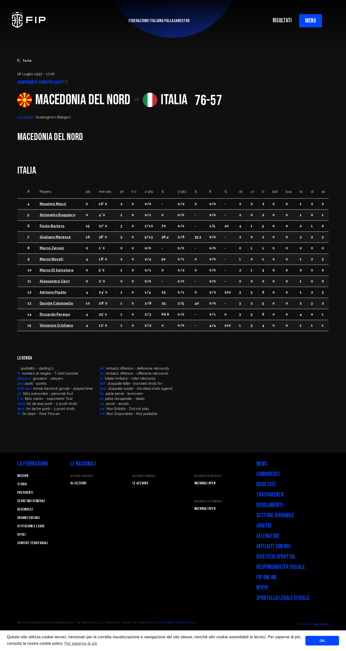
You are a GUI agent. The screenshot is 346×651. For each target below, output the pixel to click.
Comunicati (268, 474)
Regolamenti (269, 505)
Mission (22, 476)
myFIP (262, 587)
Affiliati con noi (273, 546)
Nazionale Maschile (81, 476)
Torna (24, 60)
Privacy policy (185, 622)
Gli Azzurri (78, 483)
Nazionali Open (204, 483)
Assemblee (25, 509)
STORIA (22, 484)
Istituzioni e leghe (31, 526)
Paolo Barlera (52, 226)
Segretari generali (31, 501)
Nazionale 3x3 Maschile (208, 476)
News (261, 464)
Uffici (21, 534)
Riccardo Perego (55, 314)
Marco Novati (51, 259)
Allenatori (267, 536)
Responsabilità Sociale (280, 567)
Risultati (266, 484)
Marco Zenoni (52, 248)
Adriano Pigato (53, 292)
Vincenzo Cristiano (56, 325)
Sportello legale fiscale (283, 598)
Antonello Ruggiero (57, 215)
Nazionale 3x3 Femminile (208, 501)
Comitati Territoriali (32, 543)
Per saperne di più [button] (80, 643)
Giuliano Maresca (55, 237)
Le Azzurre (140, 483)
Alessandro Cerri (55, 281)
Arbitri (264, 525)
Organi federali (28, 518)
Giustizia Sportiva (275, 556)
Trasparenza (270, 495)
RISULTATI (282, 20)
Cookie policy (166, 622)
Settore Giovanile (275, 515)
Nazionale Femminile (144, 476)
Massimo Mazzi (53, 204)
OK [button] (322, 641)
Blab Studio (321, 624)
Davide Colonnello (56, 303)
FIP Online (266, 577)
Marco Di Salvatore (57, 270)
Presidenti (25, 492)
